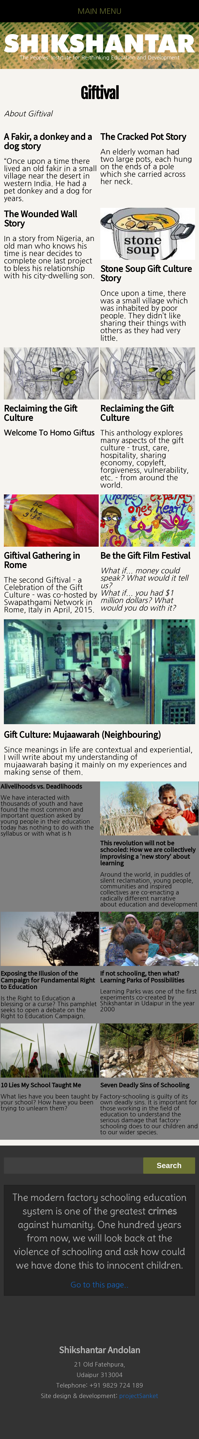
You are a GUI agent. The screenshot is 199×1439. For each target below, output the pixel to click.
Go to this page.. (99, 1284)
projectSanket (138, 1396)
